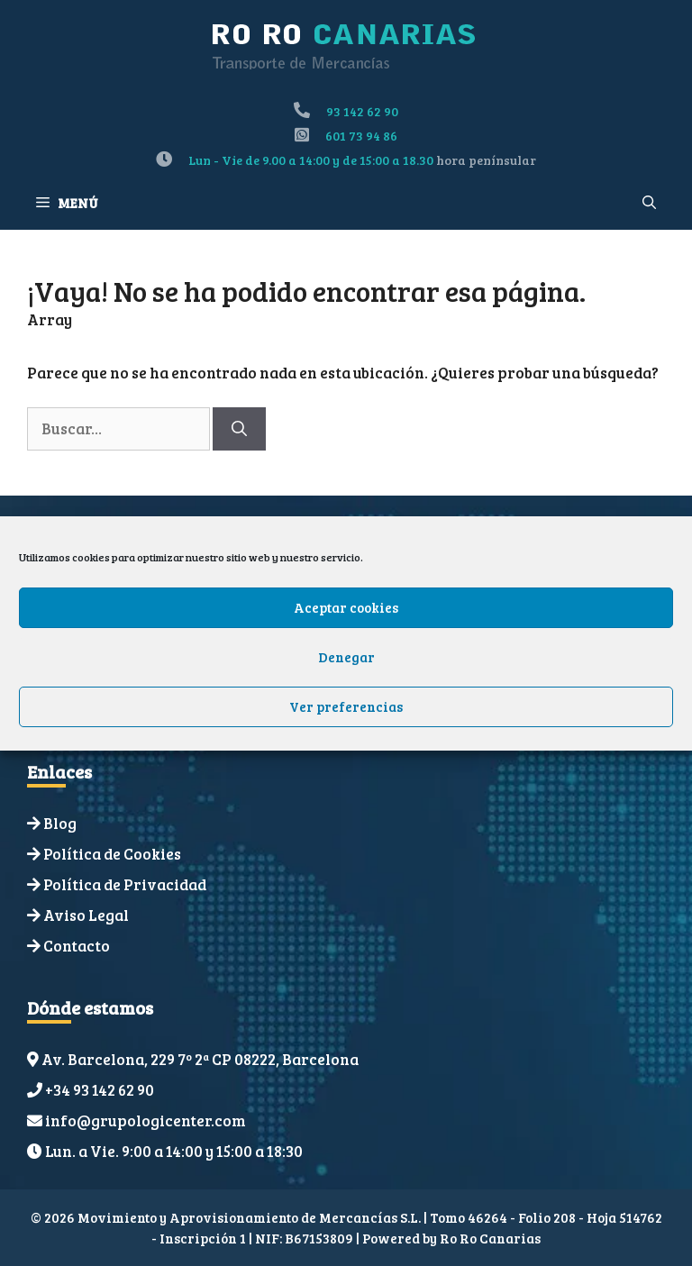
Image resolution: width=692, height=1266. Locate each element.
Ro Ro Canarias (490, 1238)
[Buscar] (239, 429)
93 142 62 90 (362, 111)
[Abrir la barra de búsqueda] (649, 203)
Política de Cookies (112, 853)
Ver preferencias (346, 706)
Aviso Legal (86, 915)
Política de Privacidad (124, 884)
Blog (60, 823)
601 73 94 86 (361, 135)
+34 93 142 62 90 (99, 1089)
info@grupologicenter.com (145, 1120)
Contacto (76, 945)
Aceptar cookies (346, 607)
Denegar (346, 657)
